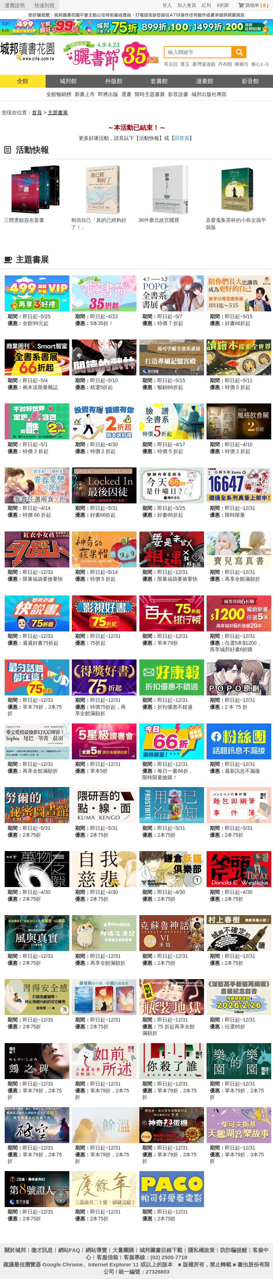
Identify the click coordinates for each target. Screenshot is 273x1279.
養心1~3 (259, 64)
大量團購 (123, 1250)
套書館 (159, 81)
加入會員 (186, 5)
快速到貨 (44, 5)
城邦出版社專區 (209, 94)
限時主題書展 (150, 94)
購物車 (256, 5)
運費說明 (15, 5)
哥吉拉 (171, 64)
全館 (22, 81)
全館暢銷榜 (58, 94)
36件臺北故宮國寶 (159, 220)
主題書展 (58, 112)
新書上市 (85, 94)
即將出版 (108, 94)
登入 (167, 5)
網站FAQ (69, 1250)
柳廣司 (242, 64)
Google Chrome (62, 1264)
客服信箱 (107, 1257)
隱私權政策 (201, 1250)
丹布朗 (225, 64)
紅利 (206, 5)
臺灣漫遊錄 (204, 64)
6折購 (223, 5)
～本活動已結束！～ (136, 127)
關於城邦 (15, 1250)
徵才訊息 (42, 1250)
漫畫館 (204, 81)
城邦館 (68, 81)
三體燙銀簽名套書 (24, 220)
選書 (126, 94)
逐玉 (185, 64)
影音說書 (178, 94)
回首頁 (181, 138)
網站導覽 (96, 1250)
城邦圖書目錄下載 (160, 1250)
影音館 (250, 81)
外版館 (113, 81)
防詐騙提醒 (233, 1250)
